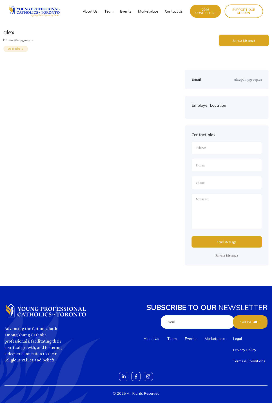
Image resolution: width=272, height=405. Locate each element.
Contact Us (174, 11)
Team (108, 11)
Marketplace (148, 11)
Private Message (243, 40)
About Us (90, 11)
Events (125, 11)
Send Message (226, 244)
